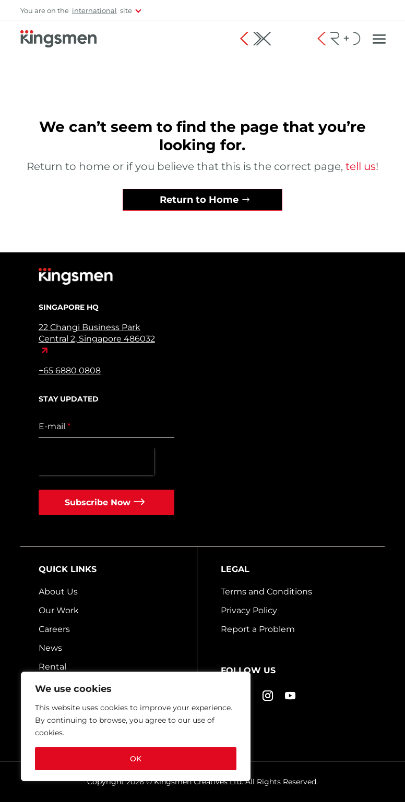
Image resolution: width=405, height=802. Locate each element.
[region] (136, 726)
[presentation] (96, 461)
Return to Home (199, 199)
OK (135, 758)
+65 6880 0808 (70, 370)
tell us (359, 166)
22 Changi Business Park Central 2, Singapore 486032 (97, 333)
